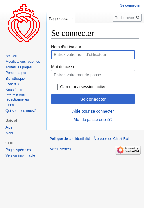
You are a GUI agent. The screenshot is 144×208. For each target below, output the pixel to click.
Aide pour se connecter (93, 111)
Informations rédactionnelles (17, 97)
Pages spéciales (18, 150)
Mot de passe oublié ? (92, 119)
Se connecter (93, 99)
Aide (8, 127)
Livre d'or (12, 84)
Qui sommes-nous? (20, 111)
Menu (9, 133)
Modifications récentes (22, 62)
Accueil (11, 56)
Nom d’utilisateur (66, 46)
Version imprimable (20, 155)
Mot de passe (63, 66)
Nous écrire (14, 90)
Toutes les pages (18, 67)
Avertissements (61, 149)
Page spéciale (61, 18)
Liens (9, 105)
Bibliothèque (15, 79)
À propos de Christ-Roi (110, 139)
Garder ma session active (83, 86)
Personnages (15, 73)
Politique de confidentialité (70, 139)
